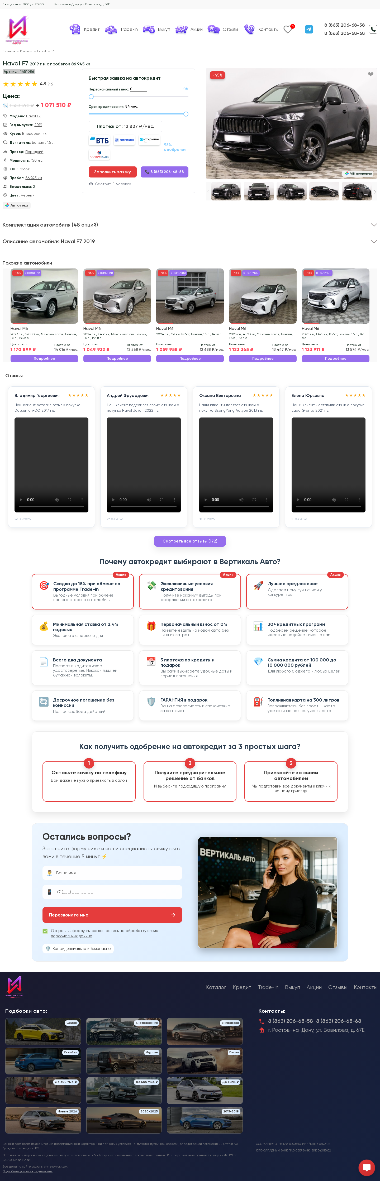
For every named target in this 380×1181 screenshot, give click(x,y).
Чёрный (28, 195)
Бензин (38, 142)
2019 (38, 125)
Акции (314, 987)
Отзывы (337, 987)
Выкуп (292, 987)
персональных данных (71, 936)
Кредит (242, 987)
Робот (24, 169)
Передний (34, 152)
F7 (52, 51)
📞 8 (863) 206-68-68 (164, 172)
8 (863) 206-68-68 (344, 33)
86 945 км (33, 178)
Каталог (26, 51)
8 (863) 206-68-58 (344, 25)
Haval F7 (33, 116)
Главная (9, 51)
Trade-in (268, 987)
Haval (42, 51)
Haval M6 (19, 328)
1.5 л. (51, 142)
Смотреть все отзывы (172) (190, 541)
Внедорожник (34, 133)
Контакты (365, 987)
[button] (375, 192)
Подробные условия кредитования (28, 1171)
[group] (291, 123)
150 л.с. (37, 160)
